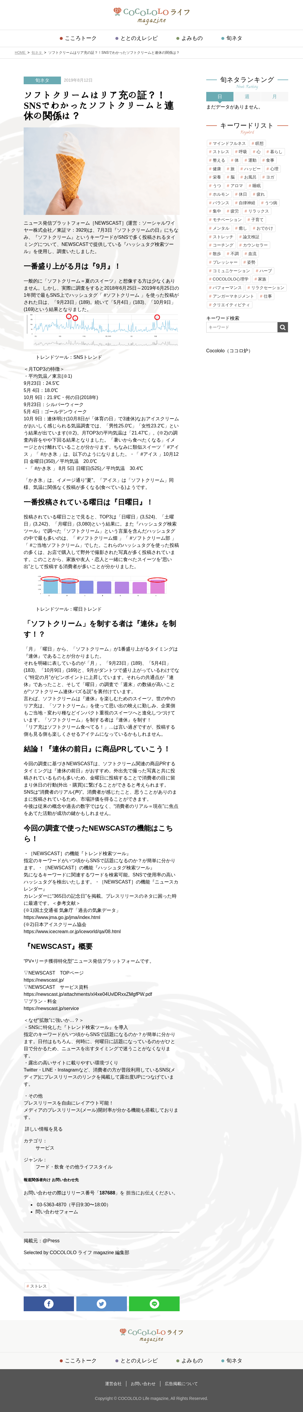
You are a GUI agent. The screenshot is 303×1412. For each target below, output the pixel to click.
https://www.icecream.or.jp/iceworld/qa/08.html (72, 931)
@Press (51, 1240)
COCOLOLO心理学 (231, 279)
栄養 (217, 177)
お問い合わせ (143, 1383)
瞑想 (259, 143)
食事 (270, 160)
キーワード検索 (222, 318)
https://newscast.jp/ (44, 980)
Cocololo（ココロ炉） (229, 350)
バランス (221, 202)
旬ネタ (232, 38)
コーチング (223, 245)
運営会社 (115, 1383)
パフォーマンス (227, 287)
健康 (217, 168)
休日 (243, 194)
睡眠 (256, 185)
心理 (274, 168)
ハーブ (266, 270)
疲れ (261, 194)
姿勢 (251, 262)
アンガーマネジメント (233, 296)
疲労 (235, 211)
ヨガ (270, 177)
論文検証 (251, 236)
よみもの (191, 38)
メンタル (221, 228)
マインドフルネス (229, 143)
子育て (257, 219)
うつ (217, 185)
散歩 (217, 253)
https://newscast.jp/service (51, 1008)
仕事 (268, 296)
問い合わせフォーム (57, 1211)
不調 (235, 253)
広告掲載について (179, 1383)
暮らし (276, 151)
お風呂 (250, 177)
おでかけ (265, 228)
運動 (252, 160)
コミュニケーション (231, 270)
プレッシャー (225, 262)
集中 (217, 211)
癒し (243, 228)
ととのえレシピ (140, 38)
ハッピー (252, 168)
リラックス (258, 211)
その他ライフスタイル (88, 1166)
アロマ (237, 185)
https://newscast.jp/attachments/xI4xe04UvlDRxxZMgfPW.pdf (88, 994)
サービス (45, 1147)
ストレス (38, 1286)
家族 (262, 279)
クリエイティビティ (231, 304)
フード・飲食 (50, 1166)
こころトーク (83, 38)
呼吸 (243, 151)
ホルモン (221, 194)
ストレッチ (223, 236)
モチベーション (227, 219)
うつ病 (271, 202)
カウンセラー (255, 245)
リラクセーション (267, 287)
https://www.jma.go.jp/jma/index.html (62, 917)
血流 (252, 253)
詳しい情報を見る (43, 1128)
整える (219, 160)
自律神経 (247, 202)
